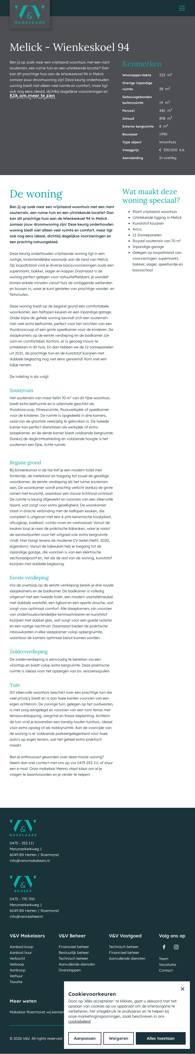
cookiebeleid (79, 1021)
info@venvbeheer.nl (26, 916)
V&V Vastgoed (125, 936)
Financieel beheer (74, 946)
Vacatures (167, 964)
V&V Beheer (72, 936)
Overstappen (70, 970)
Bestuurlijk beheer (74, 952)
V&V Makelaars (27, 936)
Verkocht (17, 958)
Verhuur (16, 976)
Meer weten (23, 1001)
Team (163, 958)
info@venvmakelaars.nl (30, 860)
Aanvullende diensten (77, 964)
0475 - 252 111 (22, 843)
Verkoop (17, 964)
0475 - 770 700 (22, 899)
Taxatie (16, 982)
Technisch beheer (73, 958)
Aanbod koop (21, 946)
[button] (182, 8)
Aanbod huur (21, 952)
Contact (166, 970)
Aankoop (17, 970)
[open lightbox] (32, 110)
